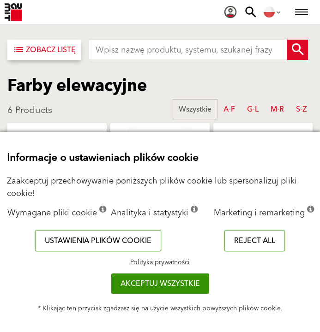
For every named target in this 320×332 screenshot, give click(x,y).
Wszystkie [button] (195, 109)
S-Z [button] (301, 109)
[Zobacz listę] (44, 50)
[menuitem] (230, 12)
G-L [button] (253, 109)
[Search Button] (297, 50)
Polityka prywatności (160, 262)
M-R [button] (277, 109)
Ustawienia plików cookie (98, 240)
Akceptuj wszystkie (160, 283)
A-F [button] (229, 109)
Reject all (254, 240)
